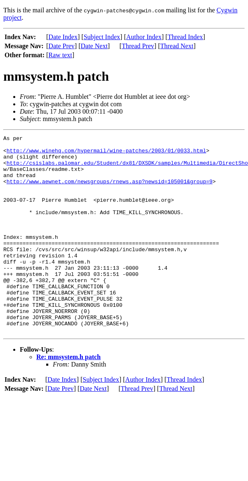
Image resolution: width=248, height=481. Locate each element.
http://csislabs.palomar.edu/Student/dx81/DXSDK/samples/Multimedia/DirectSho (127, 169)
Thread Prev (138, 45)
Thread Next (176, 45)
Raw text (60, 54)
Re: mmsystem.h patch (68, 396)
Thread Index (185, 36)
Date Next (94, 45)
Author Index (144, 36)
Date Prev (61, 45)
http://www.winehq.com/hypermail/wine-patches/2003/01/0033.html (106, 154)
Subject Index (102, 36)
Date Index (63, 36)
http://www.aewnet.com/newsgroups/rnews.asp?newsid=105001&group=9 (110, 191)
